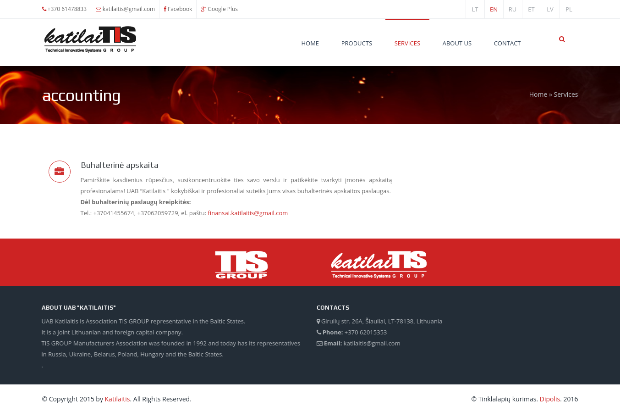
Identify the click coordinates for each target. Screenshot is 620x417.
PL (568, 9)
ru (513, 9)
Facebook (180, 9)
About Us (457, 43)
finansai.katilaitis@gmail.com (247, 213)
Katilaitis (117, 399)
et (531, 9)
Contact (507, 43)
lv (550, 9)
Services (407, 43)
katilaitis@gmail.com (129, 9)
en (494, 9)
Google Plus (223, 9)
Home (310, 43)
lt (475, 9)
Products (356, 43)
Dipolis (550, 399)
